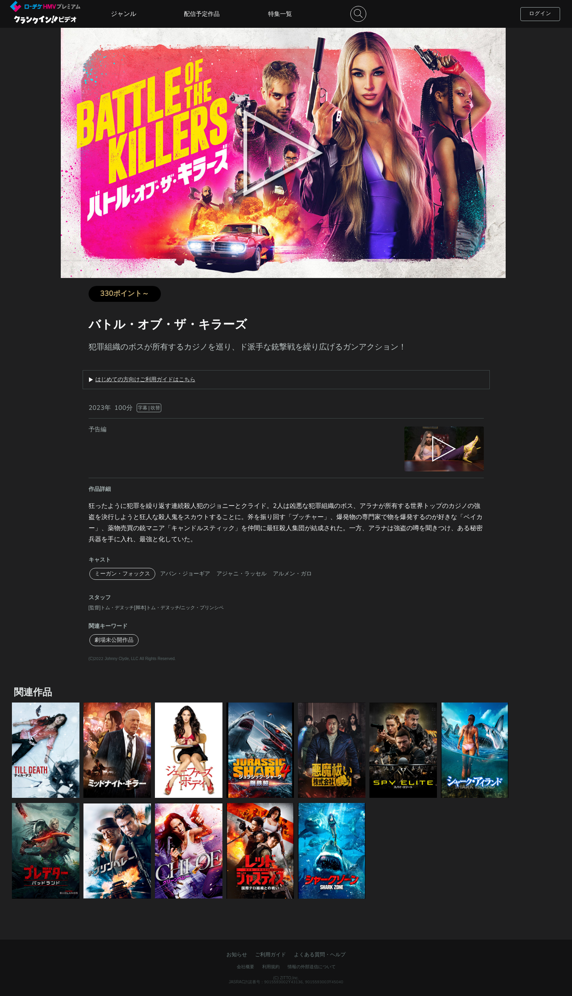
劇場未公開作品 (114, 640)
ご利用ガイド (270, 954)
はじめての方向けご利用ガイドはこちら (145, 379)
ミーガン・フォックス (122, 573)
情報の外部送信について (312, 967)
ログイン (540, 13)
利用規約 (271, 967)
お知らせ (236, 954)
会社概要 (245, 967)
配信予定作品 (202, 14)
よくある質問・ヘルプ (320, 954)
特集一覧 (280, 14)
